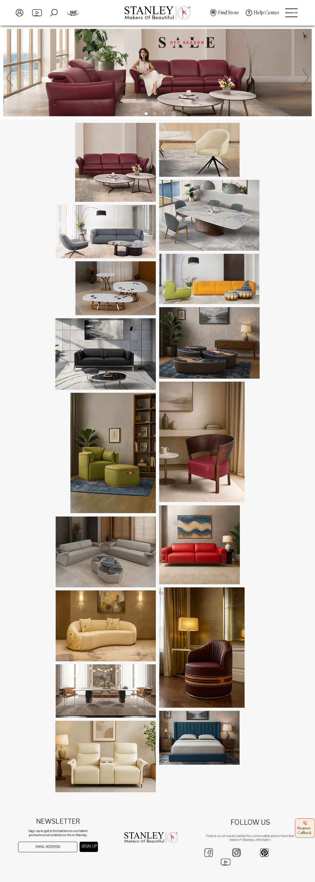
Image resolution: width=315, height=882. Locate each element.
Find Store (228, 12)
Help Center (266, 12)
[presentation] (47, 863)
